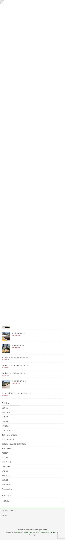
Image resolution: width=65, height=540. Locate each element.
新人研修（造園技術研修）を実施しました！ (17, 357)
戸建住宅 (5, 471)
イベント (5, 457)
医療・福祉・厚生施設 (9, 435)
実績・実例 (6, 412)
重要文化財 (6, 466)
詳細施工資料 (6, 484)
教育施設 (5, 426)
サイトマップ (6, 515)
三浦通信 (5, 480)
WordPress (17, 532)
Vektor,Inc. (56, 532)
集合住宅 (5, 421)
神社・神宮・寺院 (8, 439)
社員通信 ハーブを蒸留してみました (14, 373)
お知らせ (5, 408)
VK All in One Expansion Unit (42, 532)
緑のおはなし (6, 475)
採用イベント (6, 462)
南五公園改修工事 (18, 345)
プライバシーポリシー (9, 511)
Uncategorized (7, 489)
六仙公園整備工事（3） (20, 381)
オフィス (5, 417)
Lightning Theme (27, 532)
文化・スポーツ (7, 430)
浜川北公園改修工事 (18, 333)
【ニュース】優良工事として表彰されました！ (17, 393)
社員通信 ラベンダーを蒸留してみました (16, 365)
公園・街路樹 (6, 448)
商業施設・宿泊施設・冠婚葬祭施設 (14, 444)
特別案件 (5, 453)
